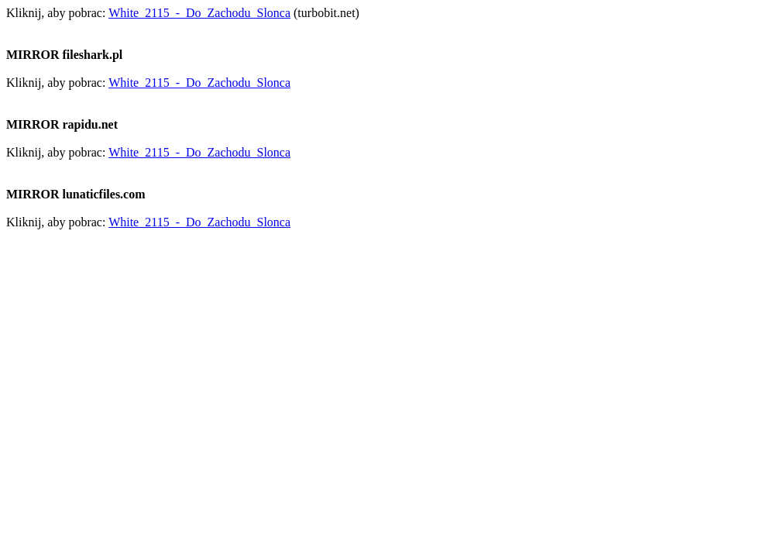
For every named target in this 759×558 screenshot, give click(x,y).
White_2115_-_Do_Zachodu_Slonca (199, 12)
